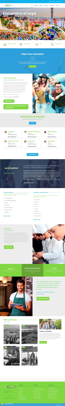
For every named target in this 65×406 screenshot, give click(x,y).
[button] (2, 403)
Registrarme (58, 1)
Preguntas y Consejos (52, 393)
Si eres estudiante (51, 388)
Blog (5, 347)
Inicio (32, 5)
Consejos (54, 268)
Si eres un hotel (36, 391)
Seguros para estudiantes (52, 394)
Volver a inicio (21, 388)
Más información (13, 137)
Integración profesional (52, 397)
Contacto (57, 5)
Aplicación (11, 269)
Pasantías (36, 5)
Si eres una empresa (37, 394)
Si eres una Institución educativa (39, 389)
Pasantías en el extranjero (53, 389)
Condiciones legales (22, 399)
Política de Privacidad (22, 397)
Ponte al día (7, 322)
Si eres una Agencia (36, 397)
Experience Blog (51, 396)
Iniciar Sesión (52, 1)
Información (51, 5)
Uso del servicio (21, 396)
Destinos (41, 5)
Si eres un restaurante (37, 393)
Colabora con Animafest (37, 388)
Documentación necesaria (32, 268)
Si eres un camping (36, 396)
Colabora (46, 5)
